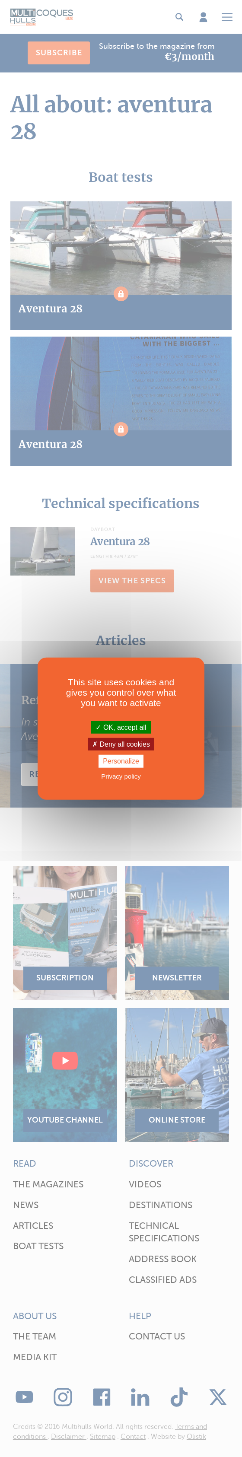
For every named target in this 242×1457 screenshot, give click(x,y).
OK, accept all (121, 727)
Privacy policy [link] (121, 775)
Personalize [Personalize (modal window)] (121, 761)
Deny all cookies (121, 744)
